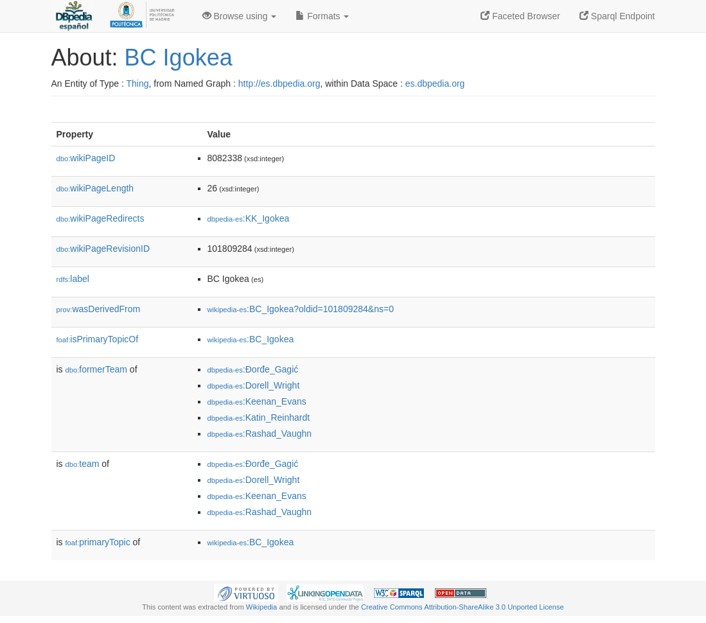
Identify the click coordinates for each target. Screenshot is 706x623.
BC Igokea (179, 57)
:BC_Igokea (250, 339)
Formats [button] (322, 16)
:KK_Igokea (248, 218)
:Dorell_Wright (253, 385)
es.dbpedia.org (435, 83)
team (83, 464)
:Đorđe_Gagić (253, 369)
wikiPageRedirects (101, 218)
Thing (138, 83)
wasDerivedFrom (99, 309)
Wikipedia (262, 607)
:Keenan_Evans (256, 401)
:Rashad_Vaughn (259, 433)
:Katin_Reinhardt (258, 417)
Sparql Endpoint (617, 16)
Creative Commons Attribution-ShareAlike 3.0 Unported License (462, 607)
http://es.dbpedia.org (279, 83)
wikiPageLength (95, 188)
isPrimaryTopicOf (98, 339)
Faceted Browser (520, 16)
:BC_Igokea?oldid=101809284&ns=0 (300, 309)
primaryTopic (98, 542)
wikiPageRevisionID (103, 248)
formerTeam (96, 369)
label (73, 279)
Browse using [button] (239, 16)
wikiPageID (86, 158)
